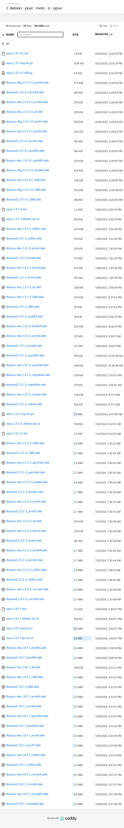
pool (29, 8)
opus (57, 8)
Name (10, 34)
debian (16, 8)
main (40, 8)
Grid (114, 25)
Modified (104, 34)
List (103, 25)
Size (76, 34)
